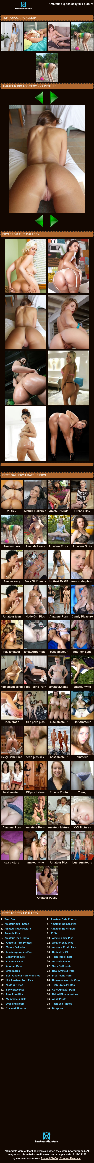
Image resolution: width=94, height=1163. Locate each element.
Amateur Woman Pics (63, 924)
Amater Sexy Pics (62, 942)
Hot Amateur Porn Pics (19, 980)
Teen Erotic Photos (63, 985)
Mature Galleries (16, 947)
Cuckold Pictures (16, 1008)
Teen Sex (10, 919)
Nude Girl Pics (14, 985)
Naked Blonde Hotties (65, 994)
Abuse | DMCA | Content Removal (61, 1158)
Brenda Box (13, 971)
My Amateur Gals (16, 999)
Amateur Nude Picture (18, 928)
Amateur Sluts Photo (63, 928)
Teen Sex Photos (62, 1003)
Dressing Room (15, 1003)
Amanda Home (61, 961)
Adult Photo (59, 999)
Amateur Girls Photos (63, 919)
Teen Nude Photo (62, 957)
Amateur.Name (15, 961)
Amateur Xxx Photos (17, 924)
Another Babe (14, 966)
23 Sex (55, 933)
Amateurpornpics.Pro (19, 952)
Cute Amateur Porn (63, 989)
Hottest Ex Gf (60, 952)
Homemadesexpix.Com (66, 980)
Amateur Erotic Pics (64, 947)
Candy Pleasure (15, 957)
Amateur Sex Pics (62, 938)
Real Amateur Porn (63, 971)
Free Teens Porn (62, 975)
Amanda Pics (12, 933)
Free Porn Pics (15, 994)
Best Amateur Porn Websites (23, 975)
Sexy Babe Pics (15, 989)
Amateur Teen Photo (17, 938)
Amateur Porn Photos (19, 942)
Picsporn (57, 1008)
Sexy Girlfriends (61, 966)
